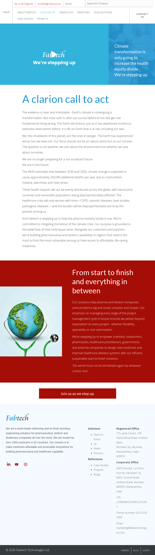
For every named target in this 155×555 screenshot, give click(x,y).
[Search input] (119, 3)
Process (98, 453)
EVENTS (146, 550)
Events (68, 3)
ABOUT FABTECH (26, 12)
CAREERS (125, 550)
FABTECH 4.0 (66, 12)
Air (95, 444)
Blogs (97, 474)
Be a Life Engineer (24, 3)
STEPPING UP (47, 12)
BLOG (136, 550)
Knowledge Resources (49, 3)
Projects (98, 469)
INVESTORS (83, 12)
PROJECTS (42, 18)
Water (97, 448)
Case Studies (101, 465)
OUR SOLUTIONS (103, 12)
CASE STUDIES (25, 18)
